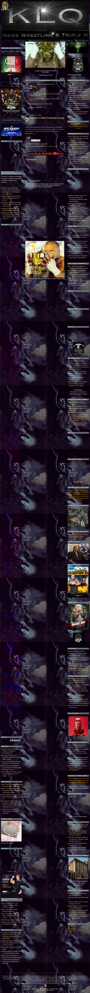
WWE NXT (7, 706)
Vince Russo (16, 674)
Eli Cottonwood (17, 372)
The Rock (9, 644)
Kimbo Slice (17, 470)
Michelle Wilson (17, 519)
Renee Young (14, 564)
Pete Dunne (5, 556)
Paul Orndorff (12, 552)
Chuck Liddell (12, 323)
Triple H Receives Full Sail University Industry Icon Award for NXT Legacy (11, 774)
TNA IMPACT (10, 652)
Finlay (15, 388)
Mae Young (17, 497)
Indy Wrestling (15, 417)
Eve (18, 382)
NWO (20, 540)
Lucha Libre (12, 491)
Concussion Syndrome (9, 333)
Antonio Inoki (6, 249)
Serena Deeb (13, 597)
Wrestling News (8, 688)
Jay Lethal (4, 429)
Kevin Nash (11, 466)
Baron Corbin (7, 262)
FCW (11, 388)
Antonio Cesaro (15, 247)
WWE (18, 688)
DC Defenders (12, 352)
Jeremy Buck (9, 431)
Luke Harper (18, 493)
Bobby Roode (8, 278)
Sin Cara (13, 609)
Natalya (10, 534)
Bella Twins (14, 266)
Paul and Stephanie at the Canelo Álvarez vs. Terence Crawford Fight (77, 425)
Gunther (3, 409)
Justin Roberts (15, 454)
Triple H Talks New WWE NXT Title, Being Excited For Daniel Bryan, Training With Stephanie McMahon (78, 701)
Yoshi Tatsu (13, 729)
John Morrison (15, 444)
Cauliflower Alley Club (14, 305)
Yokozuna (6, 729)
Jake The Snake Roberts (9, 425)
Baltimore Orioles (16, 260)
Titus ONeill (7, 648)
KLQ (8, 472)
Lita (11, 487)
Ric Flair (18, 566)
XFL (18, 727)
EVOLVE (13, 384)
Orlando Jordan (13, 544)
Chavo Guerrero (7, 311)
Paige (11, 546)
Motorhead (7, 530)
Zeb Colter (10, 731)
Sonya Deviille (7, 613)
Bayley (11, 264)
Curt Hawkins (9, 339)
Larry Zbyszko (11, 478)
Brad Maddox (12, 282)
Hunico (5, 415)
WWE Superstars (9, 716)
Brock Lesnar (7, 288)
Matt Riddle (6, 509)
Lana (7, 476)
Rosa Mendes (12, 583)
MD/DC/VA (10, 513)
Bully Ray (18, 295)
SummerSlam (16, 627)
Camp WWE (17, 299)
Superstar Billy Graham (9, 631)
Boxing (5, 282)
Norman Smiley (5, 540)
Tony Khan (8, 656)
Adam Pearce (9, 231)
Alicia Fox (16, 239)
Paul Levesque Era (13, 550)
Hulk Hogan (17, 413)
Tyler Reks (18, 662)
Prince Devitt (10, 558)
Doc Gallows (9, 360)
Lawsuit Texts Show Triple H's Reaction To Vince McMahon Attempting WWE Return (77, 85)
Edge (4, 372)
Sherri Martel (11, 605)
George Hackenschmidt (14, 399)
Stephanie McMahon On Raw (45, 84)
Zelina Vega (17, 731)
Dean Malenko (12, 354)
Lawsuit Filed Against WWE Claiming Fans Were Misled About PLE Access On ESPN (11, 943)
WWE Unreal (14, 721)
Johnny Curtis (5, 446)
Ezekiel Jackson (6, 386)
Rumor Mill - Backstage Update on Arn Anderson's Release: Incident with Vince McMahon (78, 839)
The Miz (11, 642)
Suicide (18, 625)
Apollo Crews (15, 249)
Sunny (5, 629)
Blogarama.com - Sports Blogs (45, 990)
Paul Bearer (13, 548)
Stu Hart (13, 625)
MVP (17, 532)
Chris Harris (10, 315)
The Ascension (5, 638)
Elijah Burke (6, 374)
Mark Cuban (18, 501)
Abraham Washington (7, 229)
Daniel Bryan (15, 344)
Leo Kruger (18, 479)
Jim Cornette (9, 435)
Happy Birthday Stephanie (75, 412)
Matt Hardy (9, 507)
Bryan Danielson (11, 293)
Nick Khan (6, 538)
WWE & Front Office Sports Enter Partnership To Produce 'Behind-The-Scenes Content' (11, 790)
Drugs (9, 364)
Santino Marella (7, 591)
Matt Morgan (18, 507)
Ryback (13, 587)
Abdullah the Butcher (15, 227)
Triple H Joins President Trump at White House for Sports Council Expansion (77, 408)
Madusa (10, 497)
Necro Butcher (17, 534)
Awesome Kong (10, 258)
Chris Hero (18, 315)
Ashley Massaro (7, 254)
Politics (12, 556)
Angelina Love (6, 246)
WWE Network (16, 704)
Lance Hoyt (13, 476)
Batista (5, 264)
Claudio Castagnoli (8, 327)
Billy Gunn (11, 274)
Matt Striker (13, 509)
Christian (15, 319)
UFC (12, 664)
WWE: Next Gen (12, 725)
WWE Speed (7, 714)
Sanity (19, 589)
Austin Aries (13, 256)
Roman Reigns (16, 580)
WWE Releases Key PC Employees (11, 920)
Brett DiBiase (17, 284)
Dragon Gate (12, 362)
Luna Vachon (6, 495)
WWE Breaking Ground (8, 692)
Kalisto (18, 456)
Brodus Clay (17, 288)
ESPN (16, 380)
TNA (11, 650)
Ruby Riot (13, 585)
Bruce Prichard (7, 290)
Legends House (11, 480)
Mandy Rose (5, 501)
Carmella (5, 305)
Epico (19, 376)
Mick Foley (6, 521)
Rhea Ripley (11, 566)
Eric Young (14, 378)
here (74, 392)
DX (12, 366)
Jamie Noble (10, 427)
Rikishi (15, 570)
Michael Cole (8, 515)
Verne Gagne (14, 670)
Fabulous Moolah (16, 386)
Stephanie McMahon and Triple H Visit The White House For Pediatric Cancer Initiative (77, 383)
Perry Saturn (18, 554)
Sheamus (13, 603)
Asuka (13, 254)
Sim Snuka (17, 607)
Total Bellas (14, 656)
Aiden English (15, 233)
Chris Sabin (8, 319)
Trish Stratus (5, 660)
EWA (18, 384)
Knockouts (14, 472)
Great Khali (10, 407)
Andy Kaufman (7, 245)
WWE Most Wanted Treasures (13, 702)
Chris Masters (17, 317)
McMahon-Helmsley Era (14, 511)
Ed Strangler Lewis (12, 368)
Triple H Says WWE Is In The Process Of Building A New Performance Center (9, 905)
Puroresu (18, 558)
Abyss (16, 229)
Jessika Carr (15, 432)
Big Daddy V (18, 268)
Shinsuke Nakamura (8, 607)
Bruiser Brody (16, 290)
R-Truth (9, 560)
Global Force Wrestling (13, 403)
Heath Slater (18, 409)
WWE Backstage (16, 690)
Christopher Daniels (8, 321)
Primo (4, 558)
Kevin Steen (11, 468)
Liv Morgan (15, 487)
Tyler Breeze (9, 662)
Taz (3, 632)
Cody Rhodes (7, 329)
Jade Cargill (18, 423)
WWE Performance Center (11, 708)
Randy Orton (6, 562)
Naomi (4, 534)
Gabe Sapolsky (8, 395)
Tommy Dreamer (12, 654)
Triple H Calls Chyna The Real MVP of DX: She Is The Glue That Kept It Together (78, 138)
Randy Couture (17, 560)
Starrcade (17, 615)
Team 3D (8, 632)
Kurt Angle (11, 474)
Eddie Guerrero (12, 370)
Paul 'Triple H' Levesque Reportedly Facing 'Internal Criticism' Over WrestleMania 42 (78, 113)
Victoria (12, 672)
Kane (5, 458)
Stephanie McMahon (12, 617)
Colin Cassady (17, 329)
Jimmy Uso (13, 436)
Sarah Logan (5, 593)
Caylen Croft (6, 307)
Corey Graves (18, 335)
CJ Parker (17, 325)
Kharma (18, 468)
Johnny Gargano (13, 446)
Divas (13, 358)
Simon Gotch (7, 609)
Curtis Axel (5, 340)
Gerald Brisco (5, 401)
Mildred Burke (13, 527)
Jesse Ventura (7, 433)
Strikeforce (6, 625)
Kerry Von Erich (12, 464)
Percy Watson (10, 554)
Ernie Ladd (10, 380)
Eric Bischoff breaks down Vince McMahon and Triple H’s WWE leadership (77, 91)
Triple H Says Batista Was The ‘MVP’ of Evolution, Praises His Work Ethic (78, 237)
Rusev (8, 587)
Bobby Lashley (15, 276)
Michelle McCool (6, 519)
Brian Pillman (6, 286)
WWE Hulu (10, 696)
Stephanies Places (6, 619)
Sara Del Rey (17, 591)
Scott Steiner (11, 595)
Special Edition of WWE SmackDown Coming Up (44, 119)
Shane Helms (11, 599)
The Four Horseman (15, 640)
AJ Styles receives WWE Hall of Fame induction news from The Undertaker (10, 811)
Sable (18, 587)
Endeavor (5, 376)
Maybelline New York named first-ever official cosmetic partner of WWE (77, 231)
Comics (16, 331)
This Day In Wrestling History (76, 216)
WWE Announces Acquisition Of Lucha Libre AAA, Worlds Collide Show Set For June (11, 767)
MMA (10, 529)
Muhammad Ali (15, 530)
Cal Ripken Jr (14, 297)
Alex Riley (15, 237)
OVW (19, 544)
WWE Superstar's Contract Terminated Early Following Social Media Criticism (11, 757)
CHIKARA (12, 313)
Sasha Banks (13, 593)
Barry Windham (16, 262)
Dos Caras (5, 362)
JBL (9, 429)
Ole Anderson (17, 542)
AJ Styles (8, 235)
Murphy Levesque (9, 532)
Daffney (15, 340)
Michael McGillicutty (7, 517)
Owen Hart (5, 546)
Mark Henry (6, 503)
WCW (5, 682)
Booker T (16, 280)
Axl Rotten (19, 258)
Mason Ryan (15, 505)
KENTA (5, 464)
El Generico (10, 372)
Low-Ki (15, 489)
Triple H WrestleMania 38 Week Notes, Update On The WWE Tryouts (10, 915)
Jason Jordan (17, 427)
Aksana (14, 235)
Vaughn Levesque (13, 668)
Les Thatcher (5, 481)
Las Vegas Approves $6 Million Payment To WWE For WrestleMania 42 (10, 751)
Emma (19, 374)
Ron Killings (5, 581)
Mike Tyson (16, 525)
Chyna (11, 325)
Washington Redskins (14, 680)
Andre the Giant (16, 243)
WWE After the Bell (7, 690)
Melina (17, 513)
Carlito (20, 303)
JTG (11, 450)
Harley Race (10, 409)
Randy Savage (16, 562)
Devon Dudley (11, 356)
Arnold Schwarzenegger (15, 252)
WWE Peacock (16, 706)
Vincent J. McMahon (9, 676)
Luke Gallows (10, 493)
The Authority (15, 638)
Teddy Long (11, 634)
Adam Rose (17, 231)
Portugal (18, 556)
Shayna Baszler (5, 603)
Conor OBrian (8, 335)
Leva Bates (11, 481)
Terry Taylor (18, 636)
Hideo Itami (5, 411)
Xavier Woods (12, 727)
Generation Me (12, 397)
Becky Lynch (5, 266)
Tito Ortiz (17, 646)
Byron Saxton (5, 297)
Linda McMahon (12, 485)
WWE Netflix (6, 704)
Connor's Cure (11, 871)
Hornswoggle (8, 413)
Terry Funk (11, 636)
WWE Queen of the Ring (9, 710)
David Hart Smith (12, 350)
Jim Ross (17, 435)
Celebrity (14, 307)
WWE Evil (9, 694)
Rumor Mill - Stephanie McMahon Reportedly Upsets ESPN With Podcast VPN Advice (77, 833)
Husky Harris (11, 415)
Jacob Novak (11, 423)
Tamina (19, 631)
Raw (7, 564)
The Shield (17, 644)
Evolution (6, 384)
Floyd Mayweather (11, 389)
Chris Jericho (7, 317)
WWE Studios (16, 714)
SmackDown (11, 611)
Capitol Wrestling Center (16, 301)
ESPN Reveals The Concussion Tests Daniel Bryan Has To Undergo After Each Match (77, 680)
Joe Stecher (10, 440)
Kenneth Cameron (15, 462)
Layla (18, 478)
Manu (12, 501)
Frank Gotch (11, 391)
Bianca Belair (10, 268)
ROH (19, 578)
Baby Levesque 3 (7, 260)
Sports (11, 615)
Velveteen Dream (6, 670)
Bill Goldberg (12, 272)
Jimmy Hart (5, 436)
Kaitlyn (8, 456)
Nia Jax (19, 536)
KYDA (18, 474)
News (5, 536)
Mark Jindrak (15, 503)
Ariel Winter (13, 250)
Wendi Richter (11, 682)
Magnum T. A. (17, 499)
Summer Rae (7, 627)
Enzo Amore (13, 376)
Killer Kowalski (8, 470)
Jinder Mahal (12, 438)
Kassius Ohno (8, 460)
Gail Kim (16, 395)
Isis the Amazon (11, 421)
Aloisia (14, 241)
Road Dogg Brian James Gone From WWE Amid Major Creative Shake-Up (11, 796)
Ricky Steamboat (7, 570)
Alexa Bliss (9, 239)
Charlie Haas (10, 309)
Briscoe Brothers (15, 286)
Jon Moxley (11, 448)
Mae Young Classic (7, 499)
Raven (3, 564)
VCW (20, 668)
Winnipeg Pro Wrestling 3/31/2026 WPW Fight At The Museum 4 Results (11, 198)
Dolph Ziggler (18, 360)
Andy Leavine (16, 245)
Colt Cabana (8, 331)
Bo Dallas (18, 274)
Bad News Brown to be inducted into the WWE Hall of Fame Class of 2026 (78, 659)
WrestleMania (14, 684)
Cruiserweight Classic (9, 337)
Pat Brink (17, 546)
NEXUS (10, 536)
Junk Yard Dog (16, 450)
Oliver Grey (5, 544)
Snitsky (20, 611)
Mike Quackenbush (7, 525)
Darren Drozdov (5, 346)
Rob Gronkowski (10, 574)
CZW (11, 340)
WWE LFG (9, 700)
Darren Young (14, 346)
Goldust (11, 405)
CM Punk (17, 327)
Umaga (10, 666)
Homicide (12, 411)
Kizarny (4, 472)
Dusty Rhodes (17, 364)
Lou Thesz (9, 489)
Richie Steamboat (9, 568)
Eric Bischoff (7, 378)
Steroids (14, 619)
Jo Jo (3, 440)
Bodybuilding (8, 280)
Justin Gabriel (6, 454)
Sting (10, 621)
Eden (19, 370)
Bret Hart (10, 284)
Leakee (3, 479)
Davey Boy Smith (11, 348)
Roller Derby (6, 580)
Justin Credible (18, 452)
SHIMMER (18, 605)
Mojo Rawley (17, 529)
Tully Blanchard (14, 660)
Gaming (4, 397)
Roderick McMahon (12, 578)
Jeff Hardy (15, 429)
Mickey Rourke (15, 521)
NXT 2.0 (5, 542)
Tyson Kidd (6, 664)
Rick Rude (17, 568)
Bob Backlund (6, 276)
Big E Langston (6, 270)
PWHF (3, 560)
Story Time (16, 623)
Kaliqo (13, 456)
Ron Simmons (13, 581)
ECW (4, 368)
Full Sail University (14, 393)
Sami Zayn (5, 589)
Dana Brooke (19, 342)
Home (45, 237)
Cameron (10, 299)
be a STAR (17, 264)
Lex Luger (14, 483)
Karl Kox (18, 458)
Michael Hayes (18, 515)
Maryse (9, 505)
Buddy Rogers (11, 296)
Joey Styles (5, 442)
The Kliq (5, 642)
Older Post (62, 237)
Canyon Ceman (6, 301)
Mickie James (7, 523)
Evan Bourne (12, 382)
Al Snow (19, 235)
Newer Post (28, 237)
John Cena (13, 442)
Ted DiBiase (14, 632)
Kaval (14, 460)
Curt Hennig (18, 339)
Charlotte (17, 309)
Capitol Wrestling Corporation (9, 303)
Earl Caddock (17, 366)
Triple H (18, 658)
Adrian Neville (7, 233)
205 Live (5, 227)
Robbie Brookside (11, 576)
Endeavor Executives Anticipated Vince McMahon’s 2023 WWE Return (77, 373)
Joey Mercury (17, 440)
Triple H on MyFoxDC (35, 107)
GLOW (5, 405)
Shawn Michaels (16, 601)
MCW (3, 513)
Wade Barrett (12, 678)
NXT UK (11, 542)
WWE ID (16, 696)
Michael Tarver (17, 517)
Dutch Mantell (6, 366)
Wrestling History (11, 686)
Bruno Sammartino (9, 292)
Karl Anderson (11, 458)
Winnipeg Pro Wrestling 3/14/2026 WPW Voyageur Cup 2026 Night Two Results (11, 204)
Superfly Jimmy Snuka (14, 629)
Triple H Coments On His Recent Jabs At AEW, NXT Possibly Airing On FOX (78, 153)
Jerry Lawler (18, 431)
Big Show (15, 270)
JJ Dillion (18, 438)
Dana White (6, 344)
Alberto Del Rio (7, 237)
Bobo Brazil (16, 278)
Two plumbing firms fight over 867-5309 (40, 104)
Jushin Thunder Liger (7, 452)
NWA (12, 540)
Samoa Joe (13, 589)
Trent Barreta (10, 658)
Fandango (5, 388)
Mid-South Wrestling (16, 523)
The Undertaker (8, 646)
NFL (14, 536)
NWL (15, 540)
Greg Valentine (18, 407)
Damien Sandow (9, 342)
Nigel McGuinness (15, 538)
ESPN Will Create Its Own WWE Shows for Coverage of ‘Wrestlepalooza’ (77, 768)
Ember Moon (13, 374)
